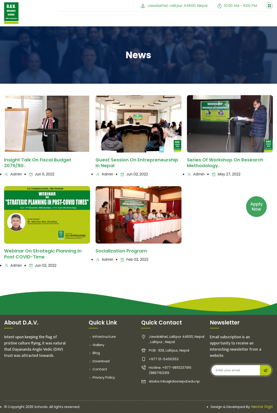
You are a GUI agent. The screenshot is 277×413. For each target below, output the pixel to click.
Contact (261, 20)
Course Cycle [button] (228, 20)
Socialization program (121, 251)
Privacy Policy (102, 377)
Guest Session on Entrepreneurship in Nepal (137, 163)
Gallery (137, 20)
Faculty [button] (112, 20)
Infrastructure (102, 336)
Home (68, 20)
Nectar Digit (262, 407)
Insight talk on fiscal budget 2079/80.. (37, 163)
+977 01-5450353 (115, 5)
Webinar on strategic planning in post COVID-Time (43, 254)
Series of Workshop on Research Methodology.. (225, 163)
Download (99, 361)
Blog (155, 20)
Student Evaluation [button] (185, 20)
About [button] (87, 20)
